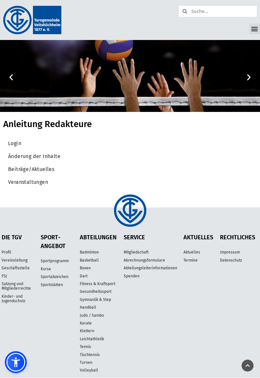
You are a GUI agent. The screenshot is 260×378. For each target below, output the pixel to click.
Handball (88, 307)
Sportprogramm (55, 261)
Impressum (230, 252)
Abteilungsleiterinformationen (150, 268)
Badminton (89, 252)
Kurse (46, 269)
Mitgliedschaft (136, 252)
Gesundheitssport (95, 291)
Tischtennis (90, 355)
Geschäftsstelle (16, 268)
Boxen (85, 268)
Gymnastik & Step (95, 299)
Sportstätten (52, 285)
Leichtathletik (92, 339)
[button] (254, 29)
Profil (6, 252)
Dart (84, 276)
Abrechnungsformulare (144, 260)
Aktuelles (191, 252)
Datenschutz (231, 260)
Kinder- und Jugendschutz (13, 298)
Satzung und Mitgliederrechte (16, 286)
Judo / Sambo (92, 315)
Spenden (132, 276)
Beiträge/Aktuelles (31, 169)
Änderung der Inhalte (34, 156)
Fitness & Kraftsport (97, 284)
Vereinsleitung (14, 260)
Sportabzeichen (54, 276)
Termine (190, 260)
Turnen (86, 362)
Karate (86, 323)
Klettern (87, 331)
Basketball (89, 260)
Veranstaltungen (28, 182)
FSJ (4, 276)
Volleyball (89, 370)
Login (14, 143)
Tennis (85, 346)
